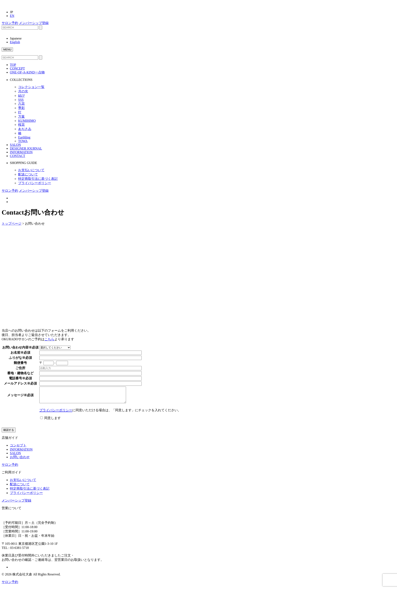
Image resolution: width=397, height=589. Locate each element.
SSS (21, 99)
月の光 (23, 91)
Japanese (16, 38)
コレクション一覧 (31, 87)
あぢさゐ (24, 129)
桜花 (21, 124)
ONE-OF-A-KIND (27, 72)
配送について (28, 174)
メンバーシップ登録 (34, 23)
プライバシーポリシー (34, 183)
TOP (13, 64)
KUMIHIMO (27, 120)
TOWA (23, 141)
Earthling (24, 137)
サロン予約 (10, 23)
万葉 (21, 116)
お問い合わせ (20, 460)
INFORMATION (21, 152)
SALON (15, 144)
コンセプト (18, 448)
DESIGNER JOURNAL (26, 148)
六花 (21, 103)
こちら (49, 339)
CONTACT (17, 156)
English (15, 42)
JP (11, 12)
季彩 (21, 108)
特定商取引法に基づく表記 (38, 178)
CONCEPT (17, 68)
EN (12, 15)
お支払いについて (31, 170)
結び (21, 95)
